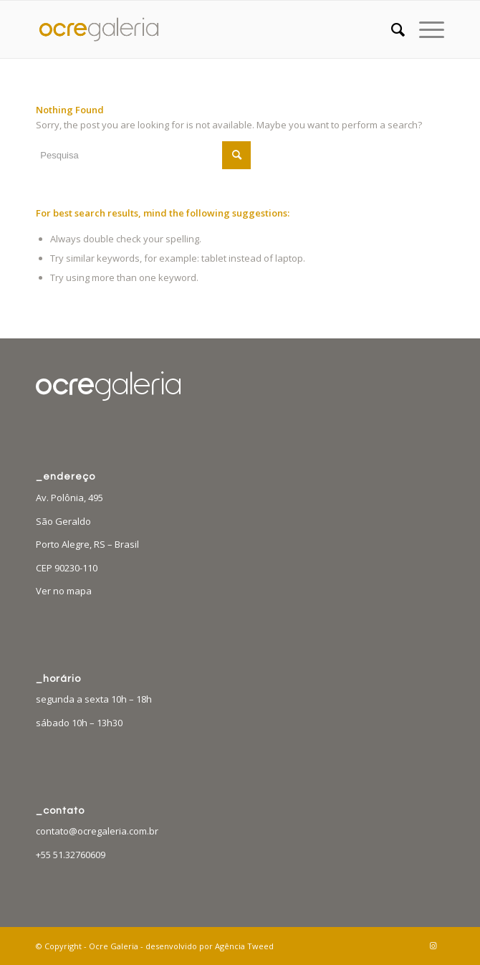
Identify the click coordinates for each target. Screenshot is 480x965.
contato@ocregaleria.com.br (97, 830)
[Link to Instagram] (433, 945)
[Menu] (424, 29)
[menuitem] (391, 29)
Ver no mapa (64, 590)
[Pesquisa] (391, 29)
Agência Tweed (244, 946)
